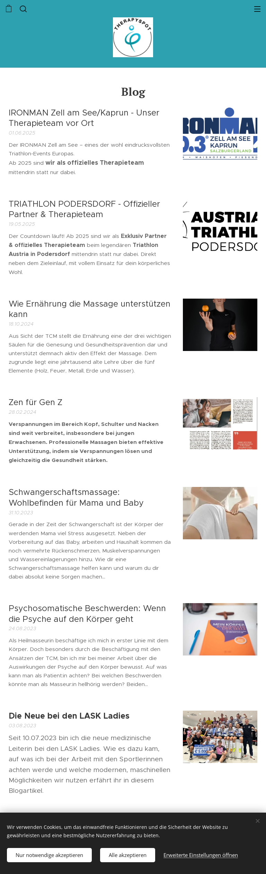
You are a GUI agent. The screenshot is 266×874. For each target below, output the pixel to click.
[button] (22, 8)
